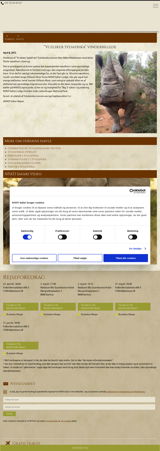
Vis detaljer (135, 248)
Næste (20, 37)
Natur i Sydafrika (21, 167)
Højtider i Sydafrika (23, 155)
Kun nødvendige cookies (34, 258)
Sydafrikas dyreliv (22, 152)
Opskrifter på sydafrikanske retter (34, 148)
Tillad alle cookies (126, 258)
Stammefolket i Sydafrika (27, 159)
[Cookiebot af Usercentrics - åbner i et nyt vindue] (134, 191)
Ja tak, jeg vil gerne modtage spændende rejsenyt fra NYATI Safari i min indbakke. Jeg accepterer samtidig (75, 391)
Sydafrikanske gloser (24, 163)
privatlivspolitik (52, 421)
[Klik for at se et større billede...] (126, 92)
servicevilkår (66, 421)
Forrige (9, 37)
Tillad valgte (80, 258)
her (69, 96)
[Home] (80, 7)
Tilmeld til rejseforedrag (16, 306)
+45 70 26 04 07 (13, 3)
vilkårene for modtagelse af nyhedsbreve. (126, 391)
